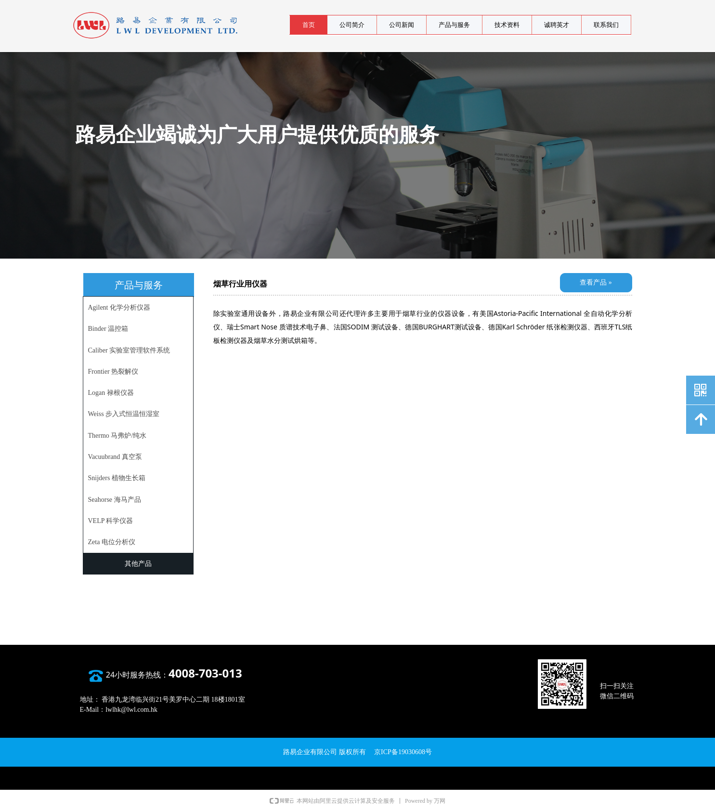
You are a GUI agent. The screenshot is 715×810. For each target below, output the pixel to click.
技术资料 (507, 24)
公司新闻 (401, 24)
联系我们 (606, 24)
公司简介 (351, 24)
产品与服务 (454, 24)
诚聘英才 (556, 24)
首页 (308, 24)
